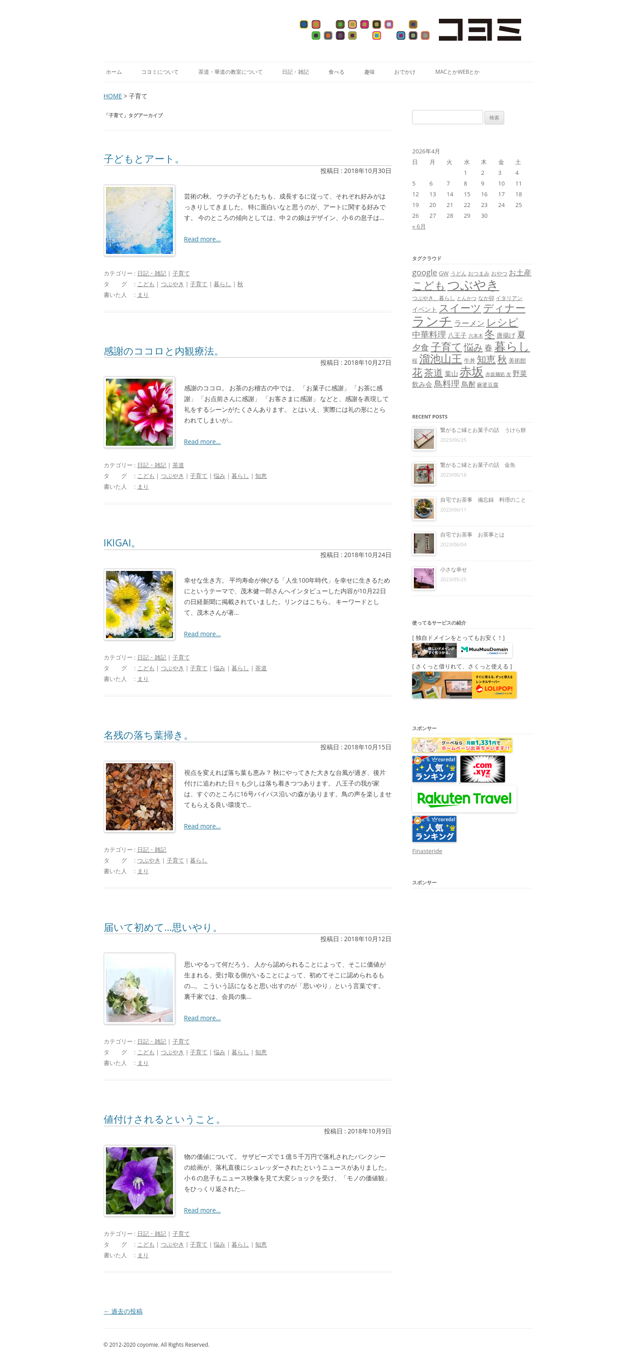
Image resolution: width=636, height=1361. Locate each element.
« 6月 (418, 226)
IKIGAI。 (122, 542)
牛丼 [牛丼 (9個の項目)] (470, 360)
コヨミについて (160, 72)
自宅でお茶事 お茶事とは (472, 534)
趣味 (369, 72)
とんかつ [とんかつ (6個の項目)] (466, 298)
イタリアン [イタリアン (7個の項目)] (509, 298)
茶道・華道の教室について (230, 72)
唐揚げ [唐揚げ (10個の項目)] (506, 335)
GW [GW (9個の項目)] (444, 273)
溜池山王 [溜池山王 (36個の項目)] (440, 358)
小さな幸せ (453, 569)
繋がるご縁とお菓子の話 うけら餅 (483, 430)
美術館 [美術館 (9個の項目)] (517, 360)
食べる (337, 72)
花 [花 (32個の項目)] (417, 372)
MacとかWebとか (457, 72)
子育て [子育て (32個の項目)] (446, 347)
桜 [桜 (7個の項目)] (414, 360)
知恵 (261, 476)
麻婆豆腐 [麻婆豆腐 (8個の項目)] (487, 385)
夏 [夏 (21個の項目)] (521, 334)
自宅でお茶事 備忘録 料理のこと (483, 499)
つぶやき (172, 284)
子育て (181, 273)
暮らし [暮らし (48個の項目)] (512, 346)
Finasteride (427, 851)
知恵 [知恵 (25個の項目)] (486, 359)
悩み (219, 476)
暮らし (222, 284)
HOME (113, 96)
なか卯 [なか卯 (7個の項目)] (486, 298)
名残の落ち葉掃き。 (149, 734)
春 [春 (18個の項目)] (488, 347)
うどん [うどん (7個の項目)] (459, 273)
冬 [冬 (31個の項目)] (489, 334)
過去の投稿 (123, 1311)
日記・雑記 (295, 72)
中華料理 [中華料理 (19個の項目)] (429, 334)
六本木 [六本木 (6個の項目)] (475, 336)
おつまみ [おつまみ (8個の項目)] (478, 273)
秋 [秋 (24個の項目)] (502, 359)
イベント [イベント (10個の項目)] (424, 309)
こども (146, 284)
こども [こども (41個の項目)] (429, 285)
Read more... (202, 239)
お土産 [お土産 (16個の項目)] (520, 272)
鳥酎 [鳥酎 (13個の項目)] (468, 384)
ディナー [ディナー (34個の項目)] (504, 307)
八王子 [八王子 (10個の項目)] (457, 335)
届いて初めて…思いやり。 (163, 927)
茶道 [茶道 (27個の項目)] (433, 372)
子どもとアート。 (144, 158)
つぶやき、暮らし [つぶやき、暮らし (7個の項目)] (433, 298)
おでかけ (405, 72)
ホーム (114, 72)
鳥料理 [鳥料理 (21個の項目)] (446, 383)
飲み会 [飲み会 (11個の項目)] (422, 384)
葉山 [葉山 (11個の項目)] (451, 373)
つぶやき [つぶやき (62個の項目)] (473, 284)
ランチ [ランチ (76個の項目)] (432, 321)
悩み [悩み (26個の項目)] (473, 346)
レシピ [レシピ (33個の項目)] (502, 322)
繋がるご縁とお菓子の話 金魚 (477, 465)
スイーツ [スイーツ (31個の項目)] (460, 308)
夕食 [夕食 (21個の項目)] (420, 347)
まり (143, 295)
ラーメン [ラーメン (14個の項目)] (469, 323)
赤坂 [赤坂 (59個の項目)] (471, 371)
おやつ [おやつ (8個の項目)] (499, 273)
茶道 (178, 465)
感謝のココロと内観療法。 (164, 350)
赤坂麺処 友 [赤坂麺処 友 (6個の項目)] (498, 374)
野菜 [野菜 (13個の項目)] (520, 373)
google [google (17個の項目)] (424, 272)
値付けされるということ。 (165, 1118)
